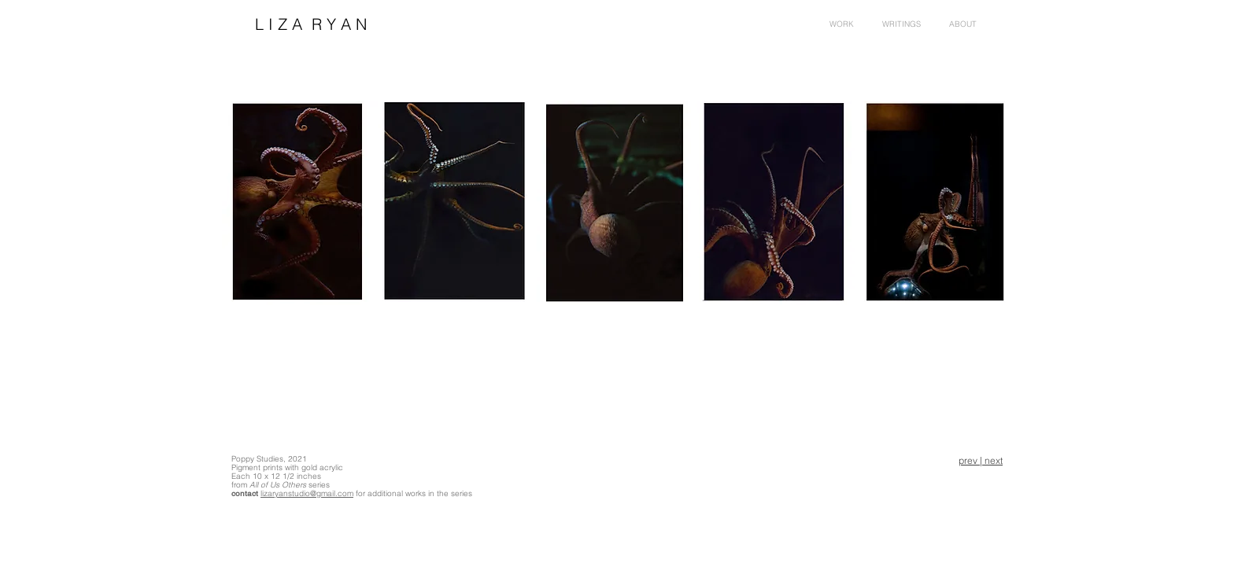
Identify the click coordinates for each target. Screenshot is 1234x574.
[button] (963, 24)
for (360, 493)
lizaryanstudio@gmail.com (306, 493)
